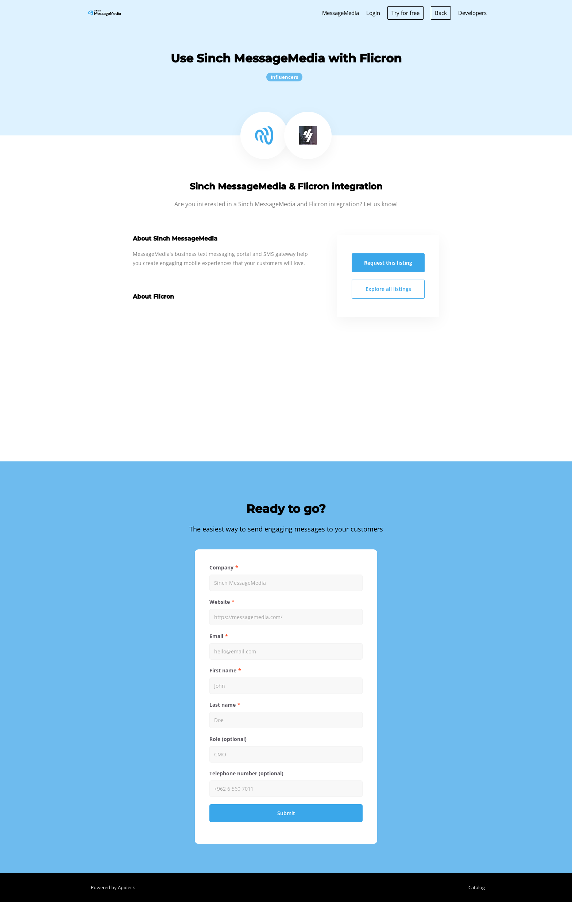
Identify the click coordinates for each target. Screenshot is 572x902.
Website (219, 601)
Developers (472, 12)
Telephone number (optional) (246, 773)
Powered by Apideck (113, 887)
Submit (286, 813)
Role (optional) (228, 739)
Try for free (405, 12)
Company (221, 567)
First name (222, 670)
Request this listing (388, 262)
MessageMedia (340, 12)
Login (373, 12)
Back (441, 12)
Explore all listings (388, 288)
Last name (222, 704)
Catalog (476, 887)
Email (216, 636)
